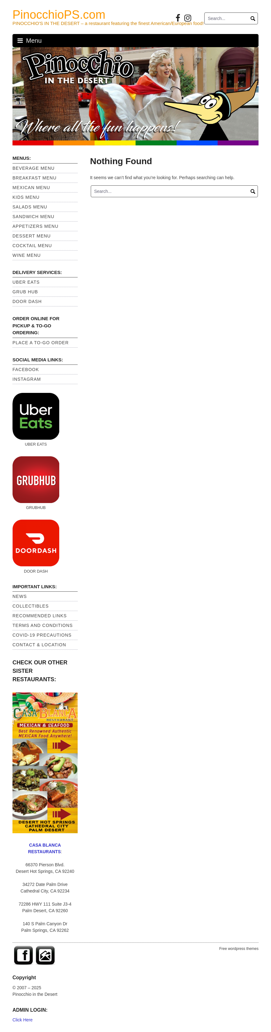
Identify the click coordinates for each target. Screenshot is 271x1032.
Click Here (22, 1019)
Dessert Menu (31, 235)
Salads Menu (29, 206)
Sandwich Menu (33, 216)
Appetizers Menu (35, 226)
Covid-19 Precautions (42, 635)
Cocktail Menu (32, 245)
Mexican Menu (31, 187)
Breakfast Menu (34, 177)
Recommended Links (39, 615)
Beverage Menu (33, 168)
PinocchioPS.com (58, 14)
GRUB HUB (25, 291)
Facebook (25, 369)
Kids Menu (26, 197)
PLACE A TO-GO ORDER (40, 342)
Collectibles (30, 606)
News (19, 596)
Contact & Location (39, 644)
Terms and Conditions (42, 625)
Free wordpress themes (239, 948)
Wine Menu (26, 255)
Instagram (26, 379)
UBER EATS (26, 282)
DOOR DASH (27, 301)
